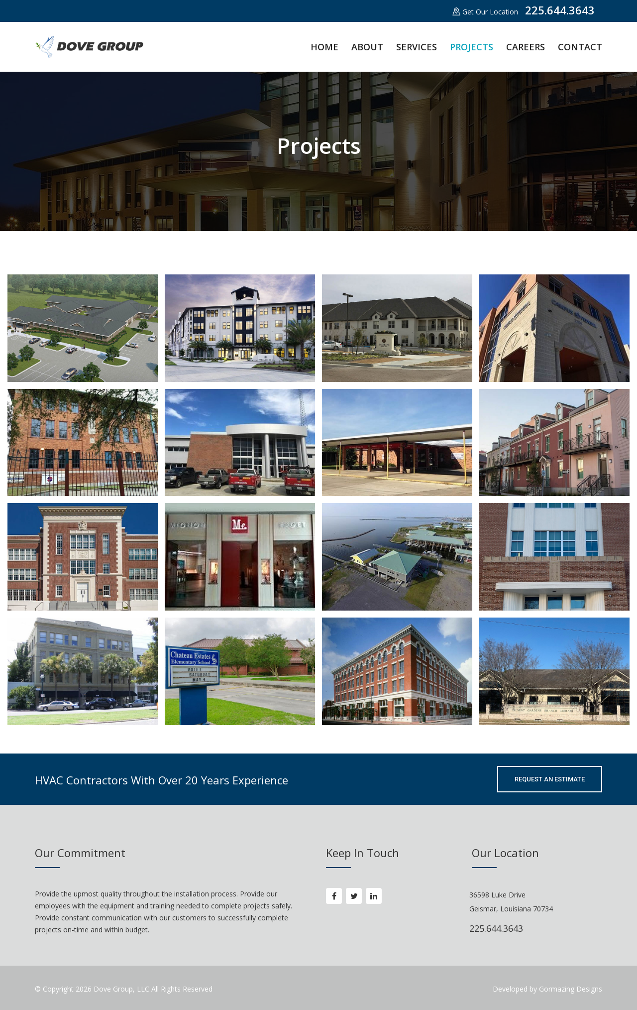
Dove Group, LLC (122, 989)
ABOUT (367, 47)
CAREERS (525, 47)
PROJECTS (471, 47)
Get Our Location (485, 11)
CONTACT (580, 47)
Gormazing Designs (569, 989)
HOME (324, 47)
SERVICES (416, 47)
